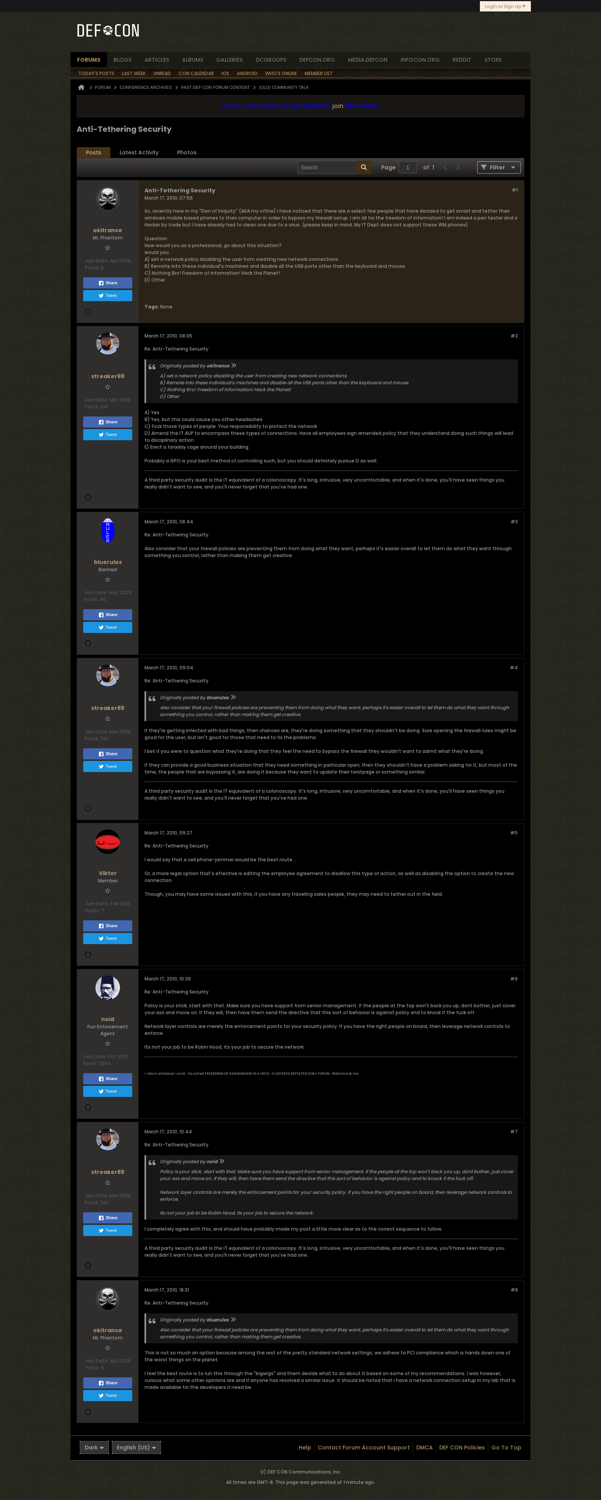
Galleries (229, 60)
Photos (187, 152)
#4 (514, 667)
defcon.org (317, 60)
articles (157, 60)
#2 (514, 336)
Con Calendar (196, 73)
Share (108, 283)
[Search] (334, 167)
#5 (514, 833)
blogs (122, 60)
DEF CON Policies (462, 1447)
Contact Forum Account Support (364, 1447)
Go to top (506, 1447)
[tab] (93, 152)
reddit (462, 60)
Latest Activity (139, 152)
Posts (93, 152)
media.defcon (368, 60)
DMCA (424, 1447)
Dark (94, 1447)
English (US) (136, 1447)
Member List (319, 73)
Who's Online (281, 73)
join (337, 106)
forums (88, 60)
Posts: (92, 267)
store (493, 60)
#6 (514, 978)
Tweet (108, 295)
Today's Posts (96, 73)
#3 (514, 521)
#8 (514, 1290)
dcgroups (271, 60)
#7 (514, 1131)
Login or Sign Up (505, 6)
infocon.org (420, 60)
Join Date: (97, 260)
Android (247, 73)
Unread (162, 73)
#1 (515, 190)
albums (192, 60)
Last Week (134, 73)
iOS (225, 73)
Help (305, 1447)
